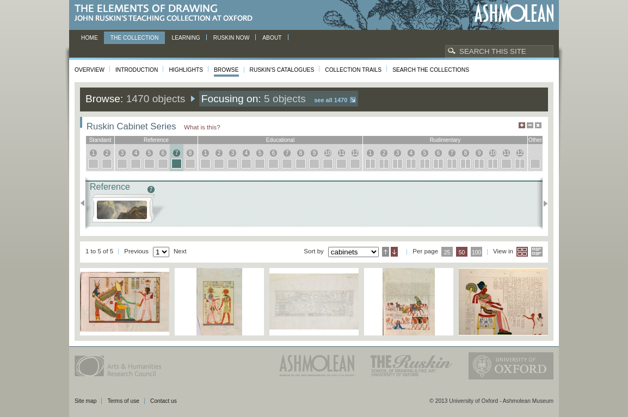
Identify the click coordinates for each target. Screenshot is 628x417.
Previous (85, 203)
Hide (538, 125)
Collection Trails (353, 70)
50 (462, 253)
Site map (85, 401)
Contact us (163, 401)
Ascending (385, 252)
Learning (185, 38)
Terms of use (123, 401)
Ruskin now (231, 38)
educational (280, 140)
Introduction (136, 70)
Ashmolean (514, 13)
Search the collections (430, 70)
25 (447, 253)
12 (355, 153)
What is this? (202, 126)
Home (89, 38)
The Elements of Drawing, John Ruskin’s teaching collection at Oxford (167, 13)
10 (328, 153)
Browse (226, 70)
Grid (522, 252)
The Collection (134, 38)
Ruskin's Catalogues (282, 70)
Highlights (186, 70)
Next (542, 203)
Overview (89, 70)
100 (476, 253)
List (537, 252)
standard (100, 140)
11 (341, 153)
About (271, 38)
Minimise (530, 125)
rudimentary (445, 140)
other (535, 140)
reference (156, 140)
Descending (394, 252)
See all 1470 (330, 100)
